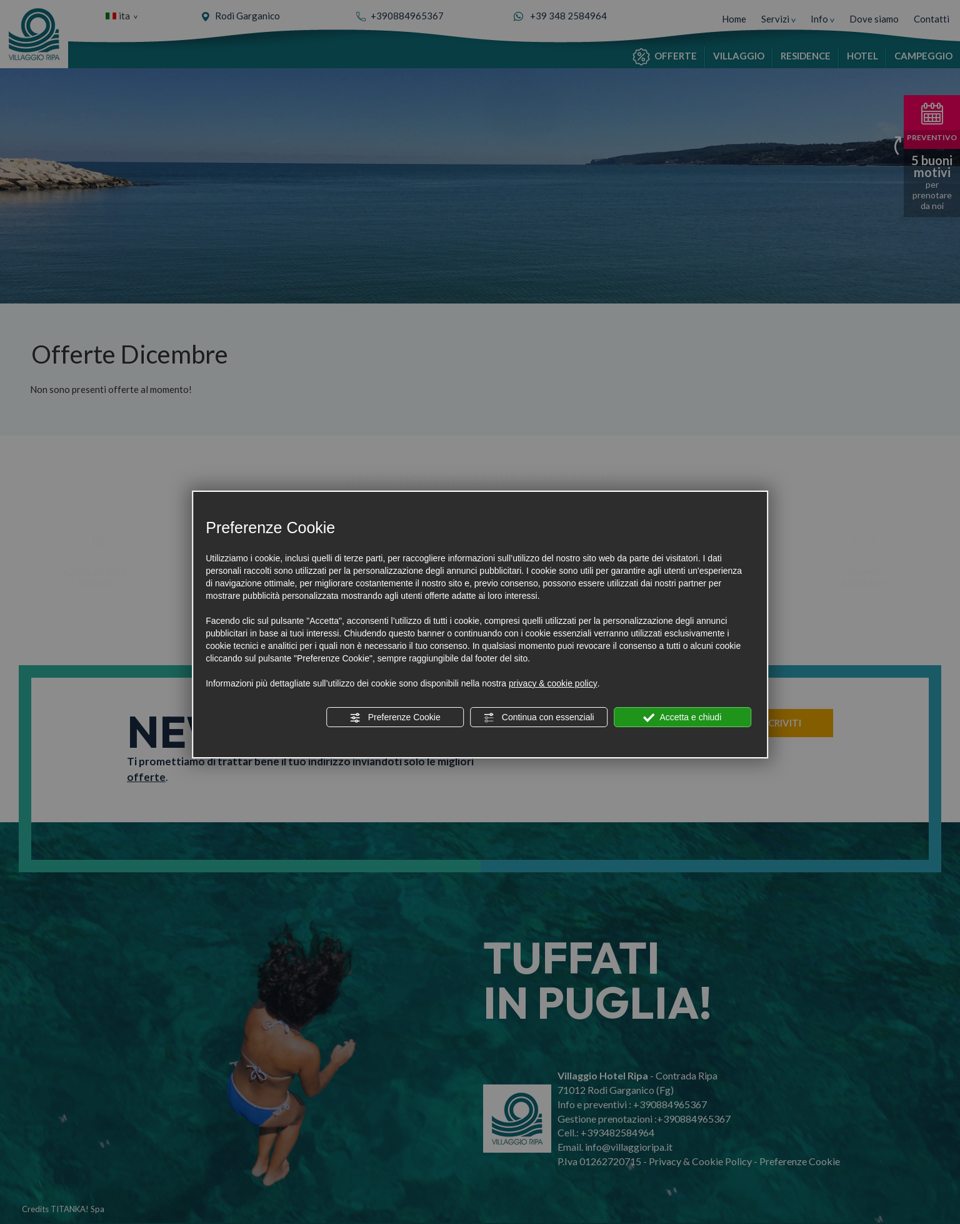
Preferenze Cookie (395, 717)
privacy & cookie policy (553, 683)
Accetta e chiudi (682, 717)
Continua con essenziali (538, 717)
